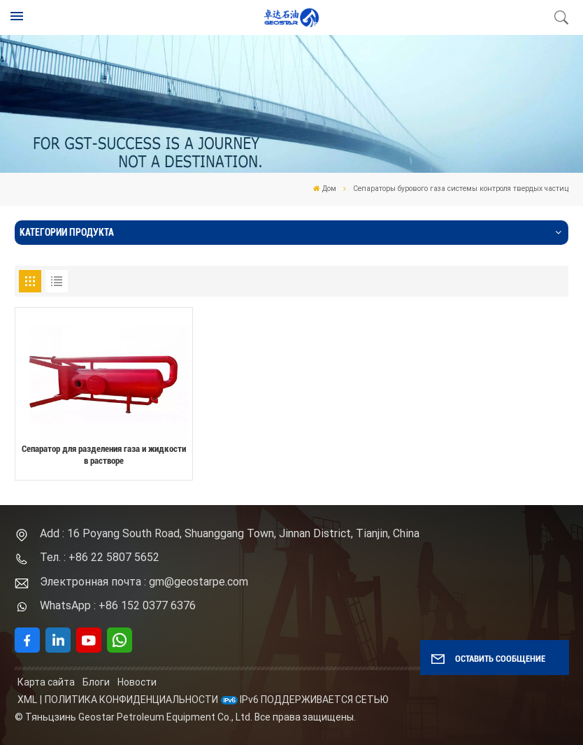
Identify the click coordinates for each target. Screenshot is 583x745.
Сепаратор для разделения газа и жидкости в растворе (104, 455)
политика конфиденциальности (131, 699)
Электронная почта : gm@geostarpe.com (144, 581)
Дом (324, 188)
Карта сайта (46, 682)
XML (27, 699)
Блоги (96, 682)
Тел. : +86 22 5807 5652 (99, 557)
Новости (137, 682)
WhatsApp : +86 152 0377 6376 (118, 605)
